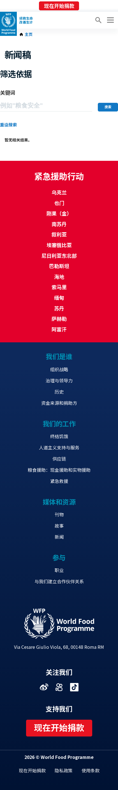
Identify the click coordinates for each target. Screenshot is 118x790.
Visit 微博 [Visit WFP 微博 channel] (44, 687)
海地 (59, 276)
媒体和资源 (59, 501)
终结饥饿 (59, 436)
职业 (59, 570)
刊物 (59, 514)
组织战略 (59, 369)
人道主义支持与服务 (59, 447)
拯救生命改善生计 (26, 20)
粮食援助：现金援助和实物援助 (59, 469)
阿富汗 (59, 329)
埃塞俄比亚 (59, 244)
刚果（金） (59, 213)
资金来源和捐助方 (59, 402)
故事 (59, 525)
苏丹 (59, 308)
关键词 (7, 92)
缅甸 (59, 297)
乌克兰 (59, 192)
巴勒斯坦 (59, 265)
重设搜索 (8, 124)
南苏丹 (59, 223)
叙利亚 (59, 234)
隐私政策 (64, 770)
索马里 (59, 287)
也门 (59, 202)
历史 (59, 391)
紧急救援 (59, 481)
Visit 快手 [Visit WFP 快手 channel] (59, 687)
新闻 (59, 536)
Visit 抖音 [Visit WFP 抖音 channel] (74, 687)
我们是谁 (59, 356)
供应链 (59, 458)
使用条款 (91, 770)
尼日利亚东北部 (59, 255)
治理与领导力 (59, 380)
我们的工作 (59, 423)
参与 (59, 557)
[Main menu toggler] (109, 20)
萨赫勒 (59, 318)
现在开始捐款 (59, 5)
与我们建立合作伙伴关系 (59, 581)
